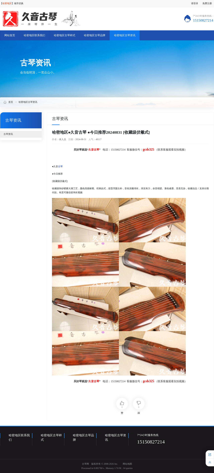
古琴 (60, 166)
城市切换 (18, 3)
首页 (8, 102)
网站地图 (127, 464)
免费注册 (207, 3)
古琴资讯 (8, 134)
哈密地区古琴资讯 (124, 35)
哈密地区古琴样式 (64, 35)
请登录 (194, 3)
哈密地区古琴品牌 (94, 35)
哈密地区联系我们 (34, 35)
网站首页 (9, 35)
